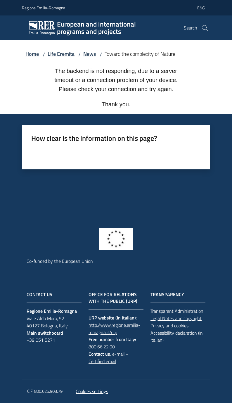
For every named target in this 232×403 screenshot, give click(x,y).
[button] (205, 28)
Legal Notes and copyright (176, 318)
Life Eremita (61, 54)
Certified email (102, 361)
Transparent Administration (176, 311)
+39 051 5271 (41, 339)
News (89, 54)
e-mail (118, 353)
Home (32, 54)
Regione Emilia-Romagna (43, 8)
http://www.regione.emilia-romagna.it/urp (114, 329)
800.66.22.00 (102, 346)
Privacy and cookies (169, 325)
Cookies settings (92, 391)
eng (201, 8)
